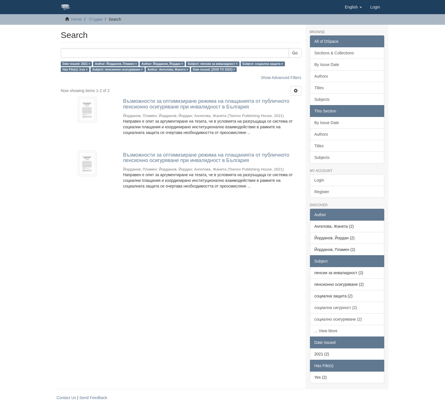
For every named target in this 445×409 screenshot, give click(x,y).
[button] (353, 7)
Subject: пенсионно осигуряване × (117, 69)
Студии (95, 19)
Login (319, 180)
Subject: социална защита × (262, 63)
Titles (319, 88)
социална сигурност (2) (335, 307)
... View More (325, 331)
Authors (321, 76)
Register (321, 191)
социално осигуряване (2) (338, 319)
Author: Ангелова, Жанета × (168, 69)
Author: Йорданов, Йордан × (162, 63)
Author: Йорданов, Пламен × (116, 63)
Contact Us (66, 397)
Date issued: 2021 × (76, 63)
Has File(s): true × (74, 69)
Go (295, 53)
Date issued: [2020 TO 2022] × (214, 69)
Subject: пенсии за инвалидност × (213, 63)
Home (76, 19)
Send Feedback (93, 397)
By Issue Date (326, 64)
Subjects (322, 99)
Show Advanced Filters (281, 77)
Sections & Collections (334, 53)
